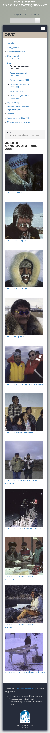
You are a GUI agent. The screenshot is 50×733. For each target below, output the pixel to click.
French (36, 15)
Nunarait (11, 114)
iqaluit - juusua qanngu (16, 288)
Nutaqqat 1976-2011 (19, 91)
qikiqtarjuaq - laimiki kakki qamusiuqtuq (25, 672)
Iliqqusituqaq (13, 103)
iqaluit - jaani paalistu (15, 336)
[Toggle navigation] (43, 28)
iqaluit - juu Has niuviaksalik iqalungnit (24, 528)
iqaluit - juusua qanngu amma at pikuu (24, 384)
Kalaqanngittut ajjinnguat (18, 122)
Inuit (9, 63)
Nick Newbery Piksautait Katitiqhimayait (25, 6)
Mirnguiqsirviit (13, 48)
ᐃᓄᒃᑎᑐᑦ (27, 15)
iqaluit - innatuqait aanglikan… (20, 432)
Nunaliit (10, 43)
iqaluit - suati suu (13, 192)
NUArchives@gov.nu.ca (26, 689)
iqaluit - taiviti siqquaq (16, 240)
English (17, 15)
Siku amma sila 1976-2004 (18, 118)
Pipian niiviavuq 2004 (19, 80)
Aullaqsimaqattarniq (16, 52)
